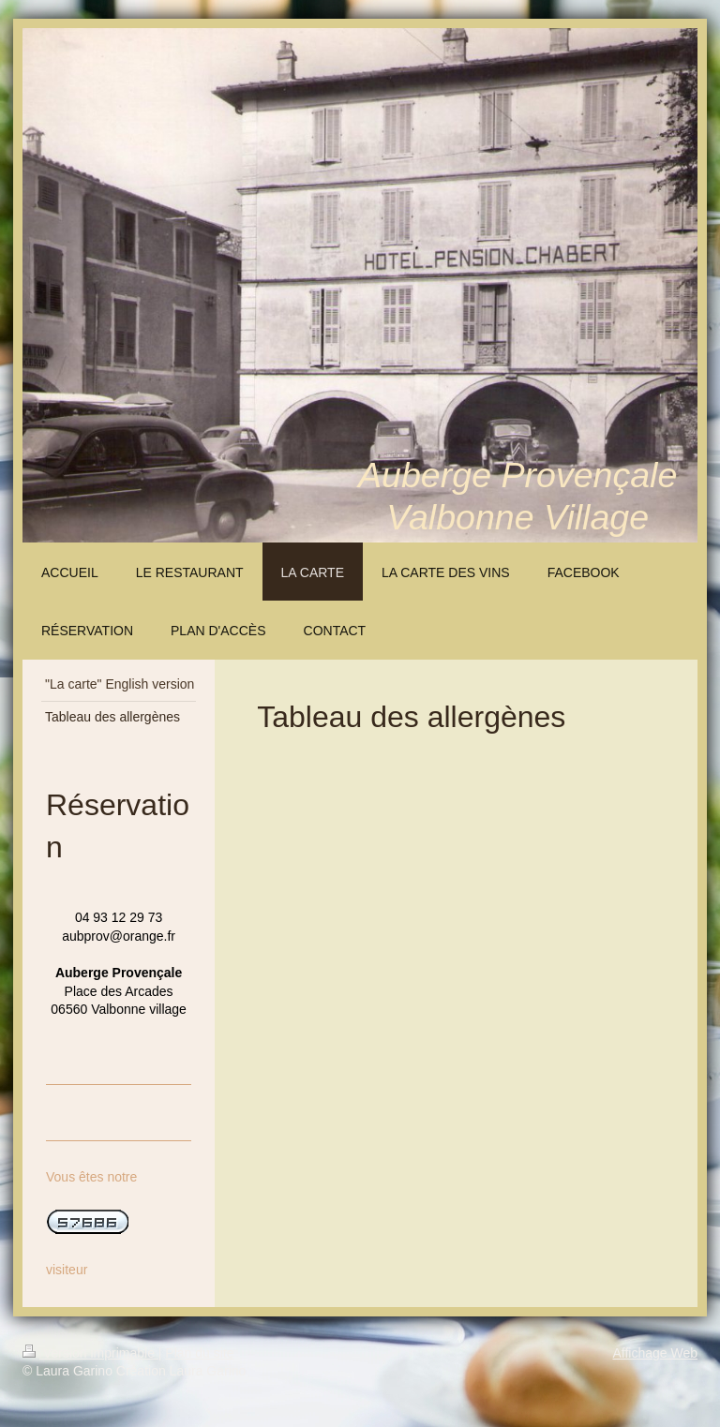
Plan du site (199, 1352)
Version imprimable (90, 1352)
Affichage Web (655, 1352)
